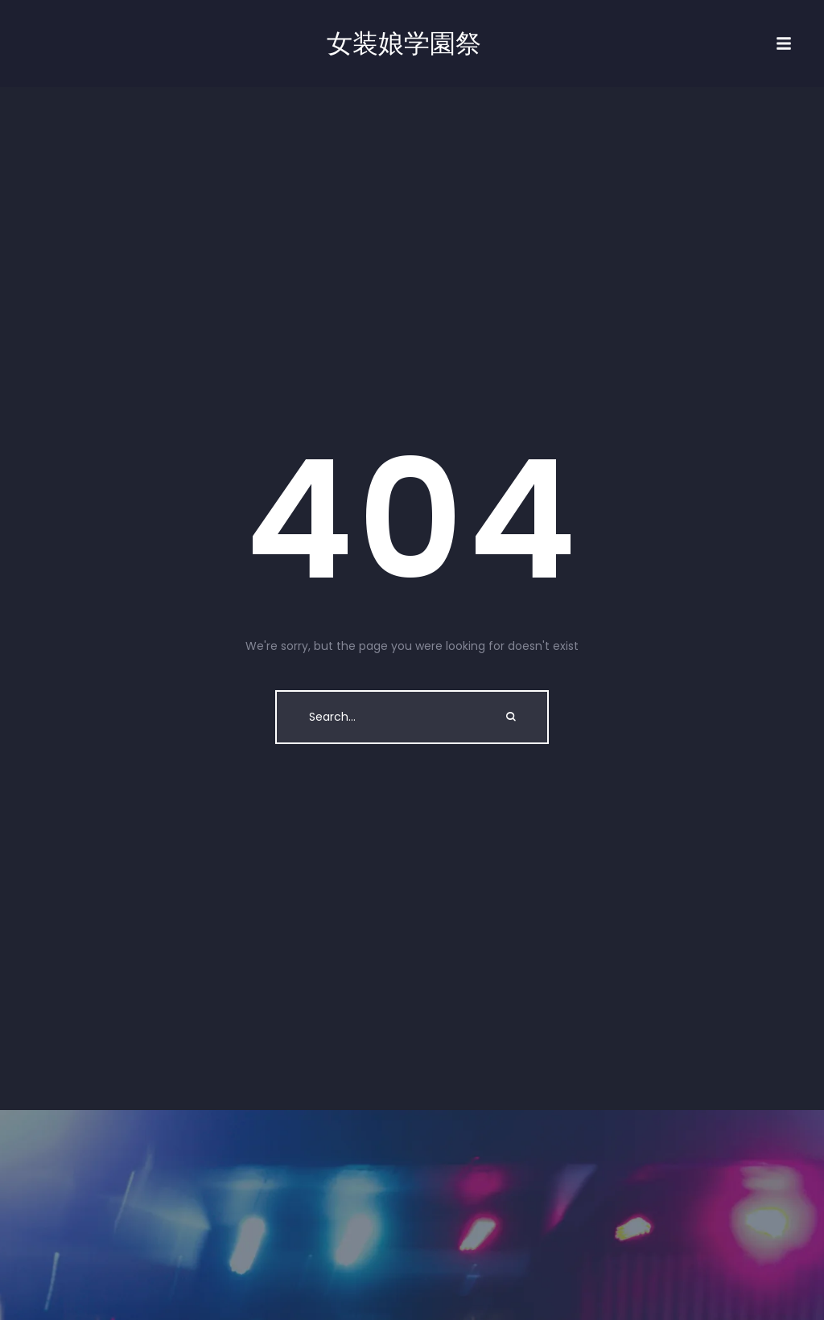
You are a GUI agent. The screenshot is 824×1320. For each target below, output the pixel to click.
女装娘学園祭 (404, 43)
